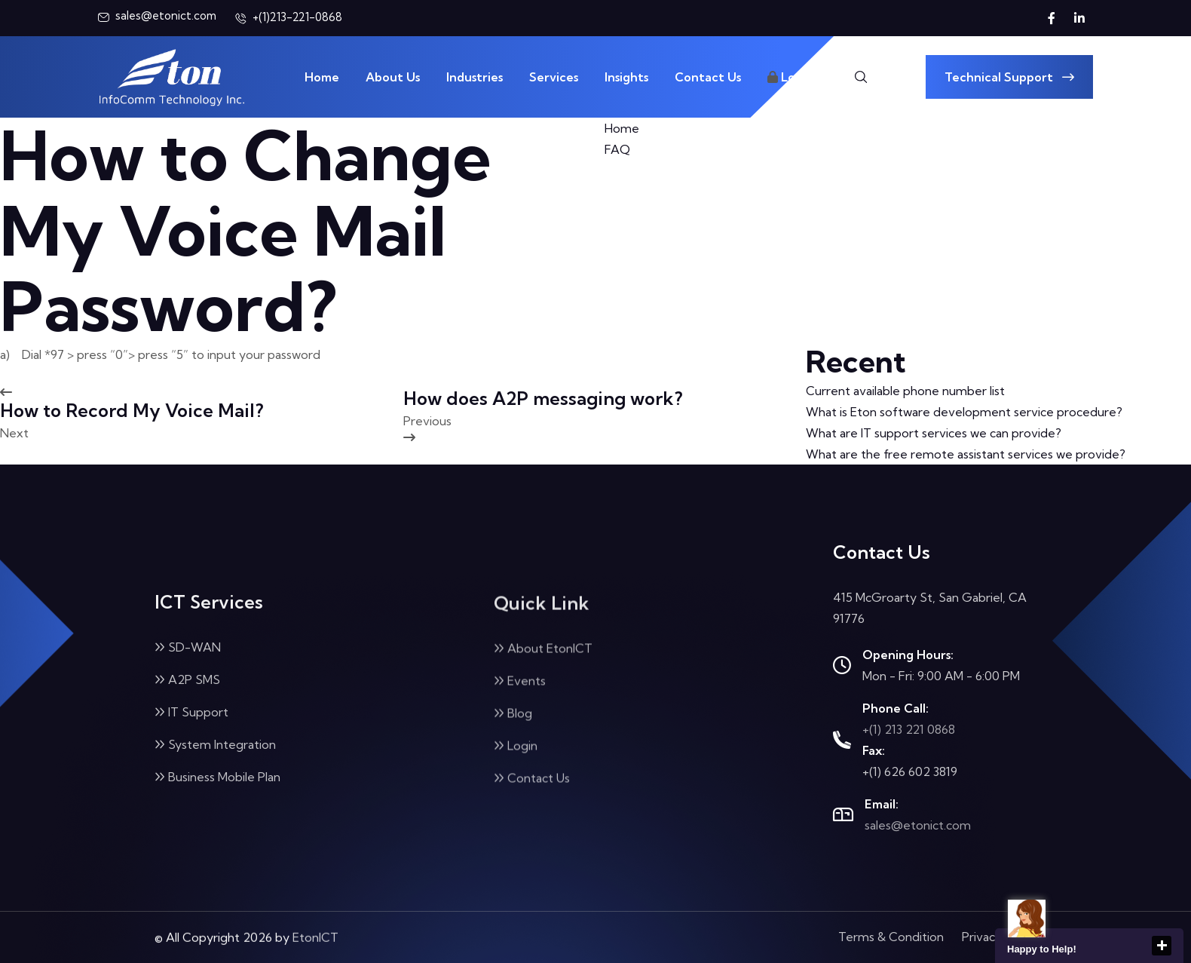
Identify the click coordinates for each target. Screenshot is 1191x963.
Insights (626, 76)
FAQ (617, 149)
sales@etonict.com (918, 825)
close (1161, 945)
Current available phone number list (905, 390)
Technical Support (1009, 76)
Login (790, 76)
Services (553, 76)
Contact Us (708, 76)
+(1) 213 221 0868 (908, 729)
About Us (393, 76)
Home (322, 76)
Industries (474, 76)
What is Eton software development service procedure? (964, 411)
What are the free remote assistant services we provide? (965, 454)
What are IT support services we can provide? (933, 432)
